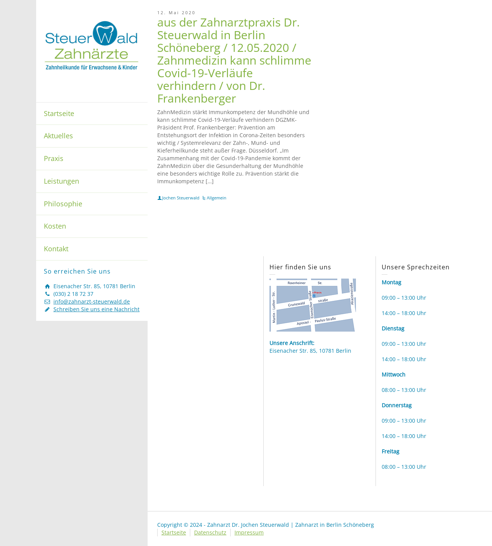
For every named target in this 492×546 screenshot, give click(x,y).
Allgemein (216, 198)
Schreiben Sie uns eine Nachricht (96, 309)
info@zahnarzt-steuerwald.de (91, 301)
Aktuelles (58, 135)
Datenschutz (210, 532)
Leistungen (61, 181)
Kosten (55, 226)
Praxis (53, 158)
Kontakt (56, 248)
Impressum (249, 532)
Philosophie (63, 203)
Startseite (59, 113)
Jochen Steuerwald (180, 198)
